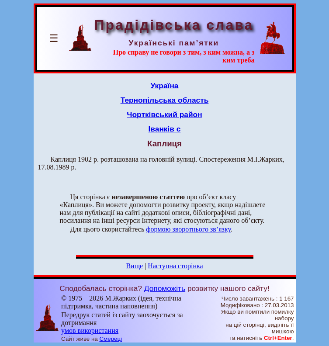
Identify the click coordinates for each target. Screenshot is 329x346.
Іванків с (165, 129)
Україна (165, 85)
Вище (134, 266)
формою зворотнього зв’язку (188, 229)
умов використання (89, 330)
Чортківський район (164, 114)
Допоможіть (164, 288)
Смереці (110, 339)
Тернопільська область (165, 100)
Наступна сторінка (175, 266)
